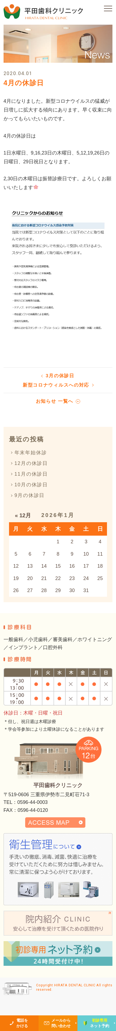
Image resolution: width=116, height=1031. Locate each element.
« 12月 (23, 515)
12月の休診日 (31, 463)
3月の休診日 (60, 375)
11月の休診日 (31, 474)
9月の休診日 (29, 495)
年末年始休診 (30, 452)
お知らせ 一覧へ (54, 401)
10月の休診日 (31, 484)
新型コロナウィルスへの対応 (56, 385)
